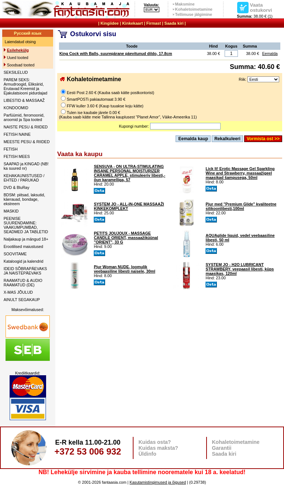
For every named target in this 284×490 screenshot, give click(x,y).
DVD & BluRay (17, 187)
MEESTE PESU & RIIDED (27, 141)
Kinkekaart (132, 23)
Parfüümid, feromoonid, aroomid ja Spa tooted (24, 117)
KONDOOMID (16, 108)
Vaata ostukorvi (261, 7)
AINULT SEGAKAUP (22, 299)
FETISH (11, 149)
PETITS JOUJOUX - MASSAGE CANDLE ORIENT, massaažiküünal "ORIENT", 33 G (126, 237)
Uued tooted (17, 57)
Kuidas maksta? (158, 448)
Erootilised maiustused (23, 246)
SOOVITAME (15, 254)
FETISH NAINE (17, 134)
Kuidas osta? (155, 442)
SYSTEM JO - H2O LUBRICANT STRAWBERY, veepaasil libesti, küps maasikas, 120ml (239, 269)
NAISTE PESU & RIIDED (26, 127)
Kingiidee (109, 23)
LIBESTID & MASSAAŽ (24, 100)
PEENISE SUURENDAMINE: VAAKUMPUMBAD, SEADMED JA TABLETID (26, 225)
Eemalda (270, 53)
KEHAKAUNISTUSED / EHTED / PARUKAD (24, 177)
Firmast (153, 23)
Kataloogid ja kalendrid (24, 261)
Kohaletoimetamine (193, 9)
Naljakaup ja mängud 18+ (26, 239)
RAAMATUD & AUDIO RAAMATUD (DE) (23, 282)
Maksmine (185, 4)
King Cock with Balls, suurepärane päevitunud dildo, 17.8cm (115, 53)
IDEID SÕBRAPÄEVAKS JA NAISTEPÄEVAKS (25, 270)
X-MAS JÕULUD (18, 292)
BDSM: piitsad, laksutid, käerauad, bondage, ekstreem (24, 199)
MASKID (11, 211)
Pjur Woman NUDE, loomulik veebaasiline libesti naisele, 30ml (124, 269)
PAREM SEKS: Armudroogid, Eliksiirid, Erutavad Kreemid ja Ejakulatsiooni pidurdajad (25, 86)
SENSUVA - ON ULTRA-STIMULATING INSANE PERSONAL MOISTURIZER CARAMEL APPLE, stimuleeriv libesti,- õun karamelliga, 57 (129, 173)
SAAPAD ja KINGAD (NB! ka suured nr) (26, 166)
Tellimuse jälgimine (193, 14)
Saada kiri (174, 23)
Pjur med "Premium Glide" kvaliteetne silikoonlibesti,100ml (240, 206)
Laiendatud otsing (20, 41)
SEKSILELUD (16, 72)
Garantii (222, 448)
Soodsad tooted (21, 65)
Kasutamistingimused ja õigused (157, 482)
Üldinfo (147, 454)
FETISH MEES (17, 156)
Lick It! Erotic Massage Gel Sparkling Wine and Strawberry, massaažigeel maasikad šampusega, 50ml (239, 173)
